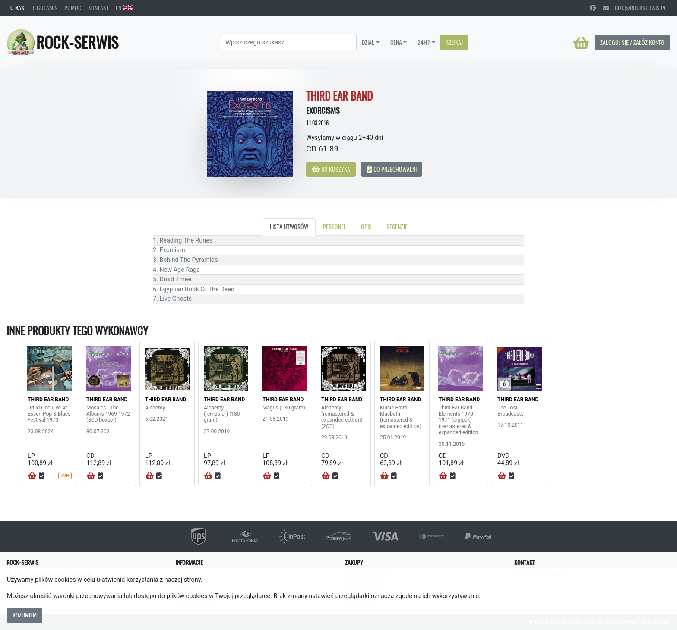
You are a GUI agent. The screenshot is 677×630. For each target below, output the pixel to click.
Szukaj (454, 42)
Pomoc (72, 7)
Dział (368, 42)
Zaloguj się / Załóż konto (632, 42)
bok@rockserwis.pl (635, 7)
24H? (424, 42)
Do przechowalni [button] (392, 169)
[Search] (288, 42)
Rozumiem (25, 615)
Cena (396, 42)
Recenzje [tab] (397, 226)
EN (124, 7)
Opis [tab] (366, 226)
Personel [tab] (334, 226)
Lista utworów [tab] (289, 226)
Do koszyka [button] (331, 169)
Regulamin (44, 7)
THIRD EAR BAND (48, 400)
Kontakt (98, 7)
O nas (17, 7)
